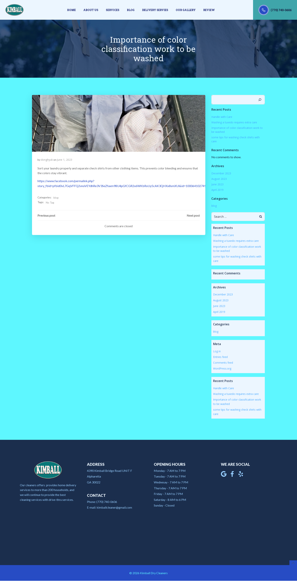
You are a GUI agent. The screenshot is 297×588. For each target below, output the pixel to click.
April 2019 (217, 189)
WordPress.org (222, 368)
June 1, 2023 (64, 159)
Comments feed (223, 362)
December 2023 (221, 173)
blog (56, 197)
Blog (130, 10)
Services (112, 10)
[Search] (260, 99)
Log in (216, 350)
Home (71, 10)
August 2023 (219, 178)
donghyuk (47, 159)
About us (90, 10)
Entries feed (220, 356)
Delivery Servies (155, 10)
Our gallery (186, 10)
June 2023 (217, 184)
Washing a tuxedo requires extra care (234, 122)
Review (209, 10)
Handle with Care (221, 116)
